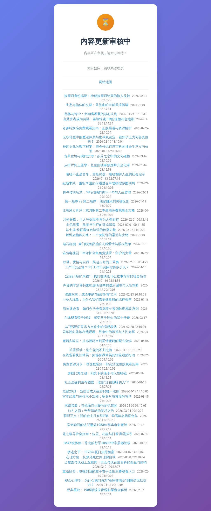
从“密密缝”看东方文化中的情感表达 (91, 327)
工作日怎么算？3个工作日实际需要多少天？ (97, 267)
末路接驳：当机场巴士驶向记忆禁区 (90, 405)
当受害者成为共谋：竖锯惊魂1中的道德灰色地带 (98, 119)
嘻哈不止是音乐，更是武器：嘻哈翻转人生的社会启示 (105, 174)
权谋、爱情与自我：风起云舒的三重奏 (91, 262)
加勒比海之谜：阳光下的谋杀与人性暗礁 (97, 373)
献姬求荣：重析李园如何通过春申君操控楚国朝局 (98, 183)
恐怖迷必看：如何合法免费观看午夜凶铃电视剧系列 (101, 309)
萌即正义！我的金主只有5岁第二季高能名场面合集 (100, 416)
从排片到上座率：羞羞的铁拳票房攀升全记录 (97, 165)
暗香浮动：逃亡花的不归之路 (90, 350)
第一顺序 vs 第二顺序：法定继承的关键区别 (97, 201)
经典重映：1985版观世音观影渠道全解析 (97, 490)
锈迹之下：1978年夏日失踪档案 (90, 452)
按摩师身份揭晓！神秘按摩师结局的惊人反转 (97, 96)
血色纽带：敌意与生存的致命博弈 (91, 225)
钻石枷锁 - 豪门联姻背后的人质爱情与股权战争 (97, 244)
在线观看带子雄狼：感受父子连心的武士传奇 (97, 318)
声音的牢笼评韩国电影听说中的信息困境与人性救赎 (101, 285)
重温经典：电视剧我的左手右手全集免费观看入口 (98, 471)
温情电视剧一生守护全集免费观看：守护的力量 (97, 253)
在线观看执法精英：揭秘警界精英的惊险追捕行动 (98, 355)
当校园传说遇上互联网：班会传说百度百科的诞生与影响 (105, 462)
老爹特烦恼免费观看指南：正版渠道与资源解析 (97, 128)
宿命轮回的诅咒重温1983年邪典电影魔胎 (97, 425)
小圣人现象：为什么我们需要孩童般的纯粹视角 (97, 299)
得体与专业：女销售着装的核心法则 (90, 114)
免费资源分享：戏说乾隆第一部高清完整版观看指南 (101, 364)
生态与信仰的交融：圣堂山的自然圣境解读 (97, 105)
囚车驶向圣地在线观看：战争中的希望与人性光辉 (98, 332)
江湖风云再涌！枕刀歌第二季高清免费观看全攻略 (98, 210)
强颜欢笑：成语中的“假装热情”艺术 (91, 294)
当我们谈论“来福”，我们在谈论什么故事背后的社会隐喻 (105, 276)
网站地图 (105, 82)
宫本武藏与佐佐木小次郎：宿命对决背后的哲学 (97, 396)
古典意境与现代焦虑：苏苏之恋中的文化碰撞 (97, 156)
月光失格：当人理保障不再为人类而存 (91, 219)
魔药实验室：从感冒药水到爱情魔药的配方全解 (97, 341)
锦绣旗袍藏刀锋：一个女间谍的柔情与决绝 (97, 235)
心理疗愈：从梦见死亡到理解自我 (91, 457)
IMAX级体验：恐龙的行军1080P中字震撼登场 (96, 443)
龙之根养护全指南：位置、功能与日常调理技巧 (97, 434)
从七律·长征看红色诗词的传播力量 (91, 230)
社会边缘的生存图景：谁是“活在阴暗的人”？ (96, 382)
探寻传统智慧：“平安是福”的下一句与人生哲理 (97, 192)
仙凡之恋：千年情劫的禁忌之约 (91, 411)
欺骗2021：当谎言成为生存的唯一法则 (90, 391)
